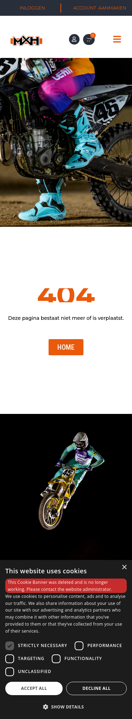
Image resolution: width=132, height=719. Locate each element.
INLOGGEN (32, 8)
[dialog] (66, 639)
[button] (66, 706)
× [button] (124, 567)
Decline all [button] (96, 688)
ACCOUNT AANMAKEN (99, 8)
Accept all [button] (34, 688)
